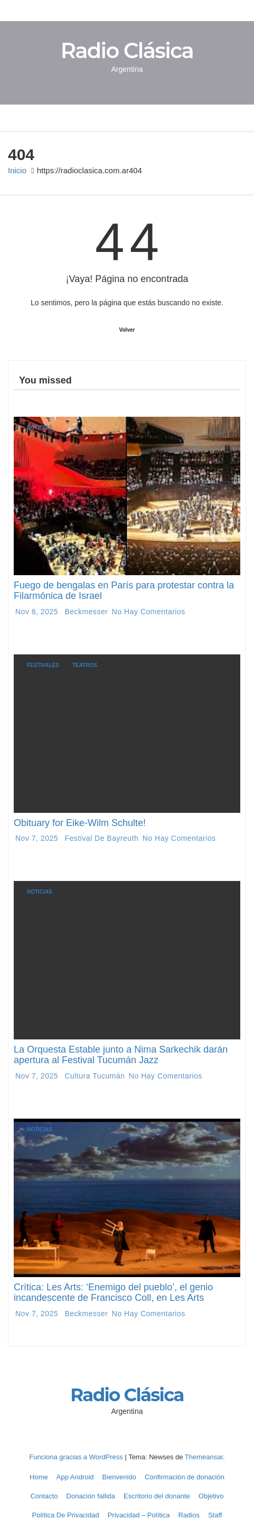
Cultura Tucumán (95, 1076)
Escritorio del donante (157, 1496)
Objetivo (211, 1496)
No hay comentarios (148, 611)
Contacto (44, 1496)
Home (39, 1477)
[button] (224, 117)
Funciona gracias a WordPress (77, 1457)
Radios (188, 1515)
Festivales (43, 665)
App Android (75, 1477)
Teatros (84, 665)
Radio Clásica (127, 50)
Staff (215, 1515)
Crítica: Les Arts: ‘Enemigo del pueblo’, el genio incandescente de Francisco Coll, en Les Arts (113, 1292)
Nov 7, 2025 (37, 838)
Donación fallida (91, 1496)
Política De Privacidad (65, 1515)
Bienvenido (119, 1477)
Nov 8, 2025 (37, 611)
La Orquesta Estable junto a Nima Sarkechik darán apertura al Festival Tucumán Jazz (121, 1054)
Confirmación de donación (184, 1477)
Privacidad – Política (139, 1515)
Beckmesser (86, 611)
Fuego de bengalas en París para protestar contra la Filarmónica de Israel (124, 590)
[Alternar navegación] (207, 118)
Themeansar (204, 1457)
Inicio (17, 170)
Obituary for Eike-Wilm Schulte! (80, 823)
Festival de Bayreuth (101, 838)
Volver (127, 330)
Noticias (39, 427)
